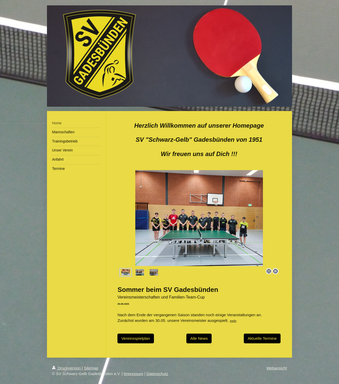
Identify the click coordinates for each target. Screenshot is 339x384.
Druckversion (67, 368)
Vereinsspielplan (135, 338)
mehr (233, 321)
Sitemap (91, 368)
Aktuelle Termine (262, 338)
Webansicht (277, 368)
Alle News (199, 338)
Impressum (133, 373)
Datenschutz (157, 373)
